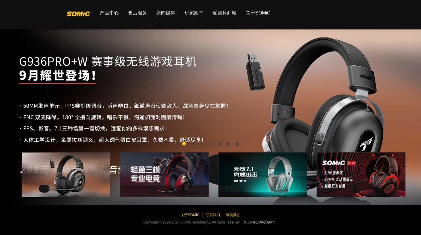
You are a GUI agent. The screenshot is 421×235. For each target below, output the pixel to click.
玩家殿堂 (194, 10)
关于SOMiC (258, 10)
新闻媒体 (165, 10)
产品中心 (109, 10)
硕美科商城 (224, 10)
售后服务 (137, 10)
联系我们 (213, 215)
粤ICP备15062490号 (259, 222)
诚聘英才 (233, 215)
